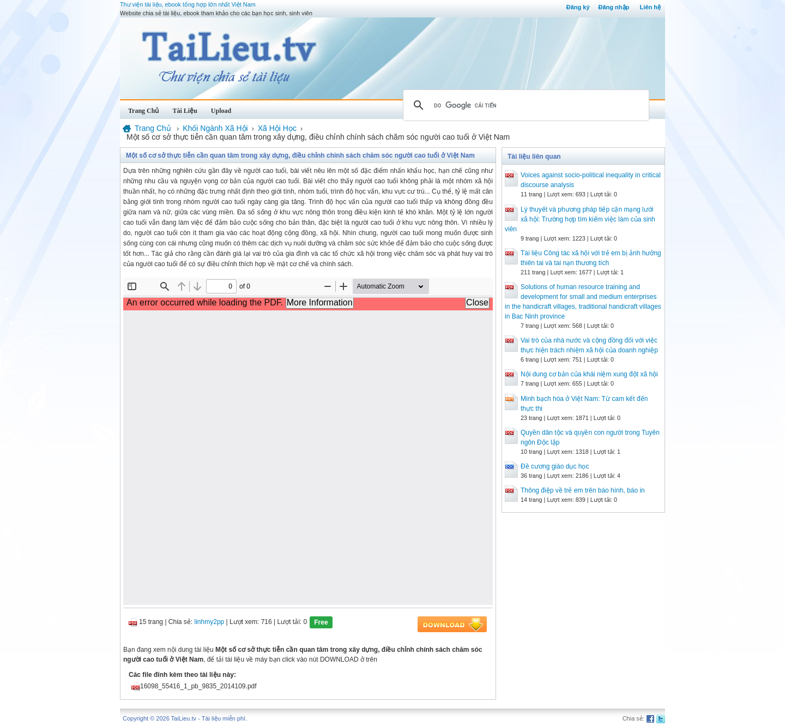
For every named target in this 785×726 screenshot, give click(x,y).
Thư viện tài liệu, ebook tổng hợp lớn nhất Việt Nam (188, 4)
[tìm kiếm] (524, 105)
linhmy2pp (210, 622)
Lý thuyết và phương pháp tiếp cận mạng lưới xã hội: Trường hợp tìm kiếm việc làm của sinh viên (580, 219)
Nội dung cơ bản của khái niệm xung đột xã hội (589, 374)
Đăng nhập (614, 7)
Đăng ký (578, 7)
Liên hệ (650, 7)
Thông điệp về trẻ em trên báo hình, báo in (583, 490)
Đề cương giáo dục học (555, 466)
